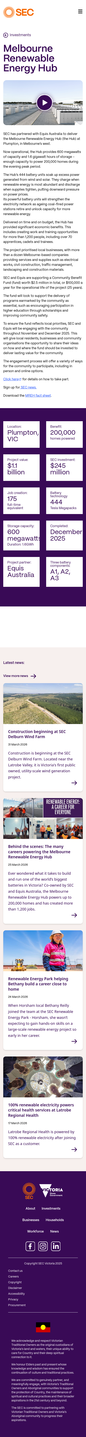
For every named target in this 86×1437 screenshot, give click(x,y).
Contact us (15, 1271)
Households (55, 1220)
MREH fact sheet (38, 395)
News (54, 1231)
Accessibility (16, 1293)
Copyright (15, 1282)
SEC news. (28, 387)
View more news (20, 676)
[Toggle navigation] (80, 11)
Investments (17, 35)
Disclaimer (15, 1288)
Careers (13, 1276)
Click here (11, 379)
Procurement (17, 1305)
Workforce (35, 1231)
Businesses (30, 1220)
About (30, 1208)
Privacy (13, 1299)
